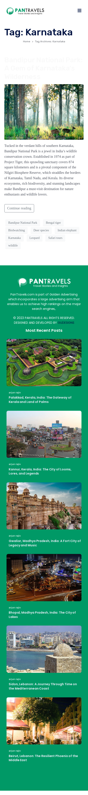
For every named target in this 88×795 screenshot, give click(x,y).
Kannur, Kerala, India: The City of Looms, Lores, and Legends (40, 471)
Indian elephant (67, 230)
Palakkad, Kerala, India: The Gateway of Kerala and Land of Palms (40, 399)
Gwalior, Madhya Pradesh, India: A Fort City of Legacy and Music (45, 543)
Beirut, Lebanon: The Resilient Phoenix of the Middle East (43, 758)
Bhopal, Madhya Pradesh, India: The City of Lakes (42, 614)
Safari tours (55, 238)
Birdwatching (16, 230)
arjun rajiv (15, 392)
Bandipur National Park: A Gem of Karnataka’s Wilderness (43, 68)
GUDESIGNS (66, 322)
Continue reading (19, 208)
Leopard (35, 238)
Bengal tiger (53, 222)
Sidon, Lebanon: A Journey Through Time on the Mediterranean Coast (43, 686)
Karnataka (14, 238)
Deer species (41, 230)
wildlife (13, 245)
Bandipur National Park (22, 222)
